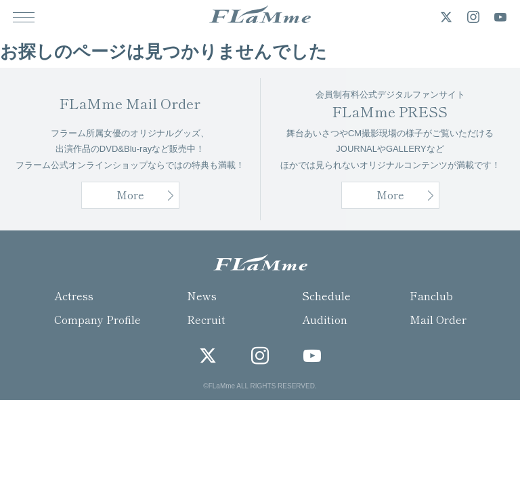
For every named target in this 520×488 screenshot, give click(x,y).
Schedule (326, 295)
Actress (73, 295)
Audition (324, 319)
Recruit (206, 319)
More (390, 194)
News (202, 295)
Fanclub (431, 295)
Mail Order (438, 319)
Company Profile (97, 319)
